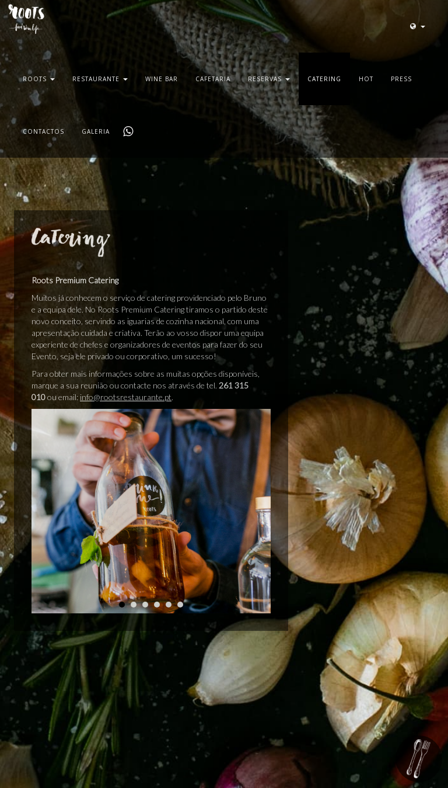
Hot (366, 79)
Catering (324, 79)
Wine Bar (161, 79)
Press (401, 79)
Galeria (96, 131)
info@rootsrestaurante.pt (126, 397)
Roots (39, 79)
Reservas (269, 79)
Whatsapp (127, 131)
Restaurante (100, 79)
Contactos (43, 131)
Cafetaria (212, 79)
